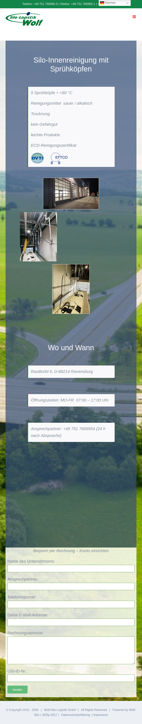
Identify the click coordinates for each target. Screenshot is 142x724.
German (108, 3)
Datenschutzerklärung (75, 714)
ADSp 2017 (49, 714)
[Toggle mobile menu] (134, 17)
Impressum (100, 714)
